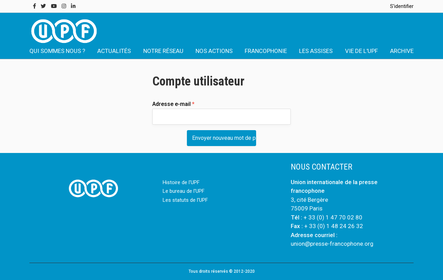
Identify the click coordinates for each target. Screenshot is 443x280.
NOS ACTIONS (214, 50)
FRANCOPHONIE (266, 50)
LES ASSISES (316, 50)
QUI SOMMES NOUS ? (57, 50)
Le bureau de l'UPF (184, 191)
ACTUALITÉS (114, 50)
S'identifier (402, 6)
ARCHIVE (402, 50)
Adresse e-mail (173, 104)
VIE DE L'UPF (361, 50)
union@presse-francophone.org (332, 243)
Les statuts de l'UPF (185, 200)
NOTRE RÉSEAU (163, 50)
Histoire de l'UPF (181, 182)
